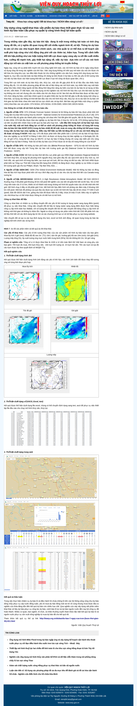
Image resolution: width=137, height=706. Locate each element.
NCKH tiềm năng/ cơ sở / (70, 22)
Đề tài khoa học (118, 21)
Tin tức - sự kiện (26, 16)
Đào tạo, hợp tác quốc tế (79, 16)
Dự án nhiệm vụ (41, 16)
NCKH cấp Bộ (110, 32)
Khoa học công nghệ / (28, 22)
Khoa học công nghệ (58, 16)
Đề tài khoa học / (49, 22)
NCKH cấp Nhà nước (113, 28)
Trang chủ (10, 21)
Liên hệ (94, 16)
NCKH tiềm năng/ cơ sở (114, 36)
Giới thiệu (13, 16)
